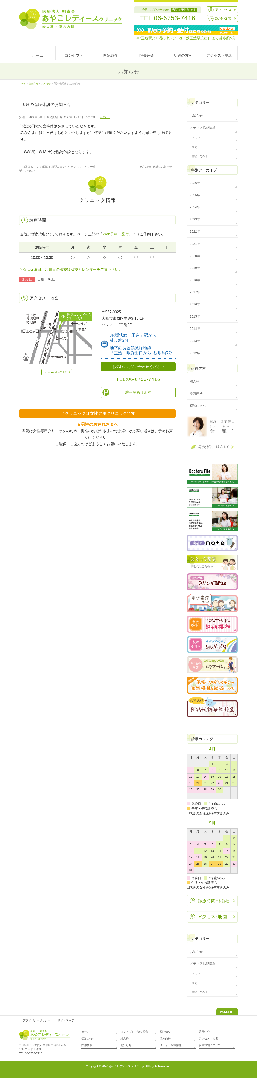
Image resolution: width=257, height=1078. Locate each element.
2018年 (195, 280)
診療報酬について (210, 1045)
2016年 (195, 304)
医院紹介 (165, 1031)
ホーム (85, 1031)
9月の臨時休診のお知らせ (158, 166)
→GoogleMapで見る (55, 372)
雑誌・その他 (199, 156)
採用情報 (86, 1045)
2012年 (195, 353)
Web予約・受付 (116, 234)
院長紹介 (204, 1031)
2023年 (195, 219)
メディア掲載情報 (203, 128)
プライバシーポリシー (36, 1020)
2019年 (195, 268)
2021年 (195, 244)
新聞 (194, 147)
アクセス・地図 (208, 1038)
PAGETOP (227, 1011)
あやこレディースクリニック (127, 1066)
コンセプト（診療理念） (135, 1031)
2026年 (195, 183)
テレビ (196, 138)
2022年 (195, 231)
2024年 (195, 207)
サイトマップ (66, 1020)
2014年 (195, 328)
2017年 (195, 292)
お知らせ (105, 117)
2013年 (195, 341)
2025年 (195, 195)
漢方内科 (196, 393)
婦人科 (194, 381)
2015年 (195, 316)
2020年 (195, 256)
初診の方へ (198, 405)
